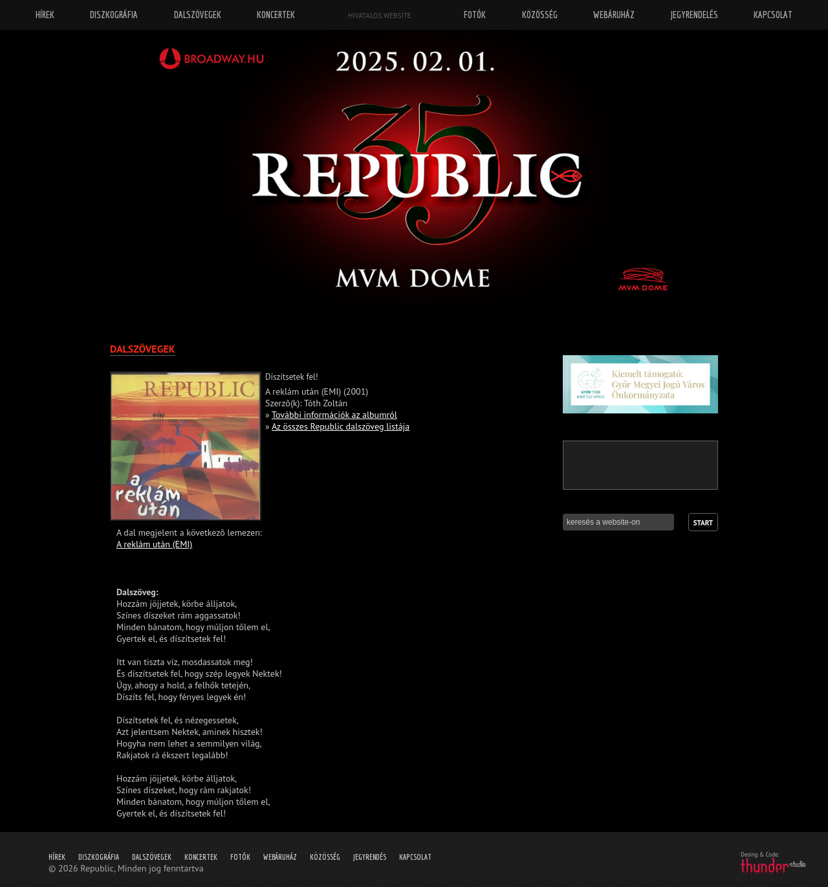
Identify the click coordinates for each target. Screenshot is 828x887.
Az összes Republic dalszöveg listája (340, 426)
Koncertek (200, 857)
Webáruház (280, 857)
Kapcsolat (415, 857)
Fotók (240, 857)
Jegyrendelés (694, 14)
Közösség (325, 857)
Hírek (57, 857)
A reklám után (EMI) (154, 544)
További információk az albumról (334, 415)
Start (703, 522)
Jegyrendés (369, 857)
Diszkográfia (98, 857)
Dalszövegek (151, 857)
